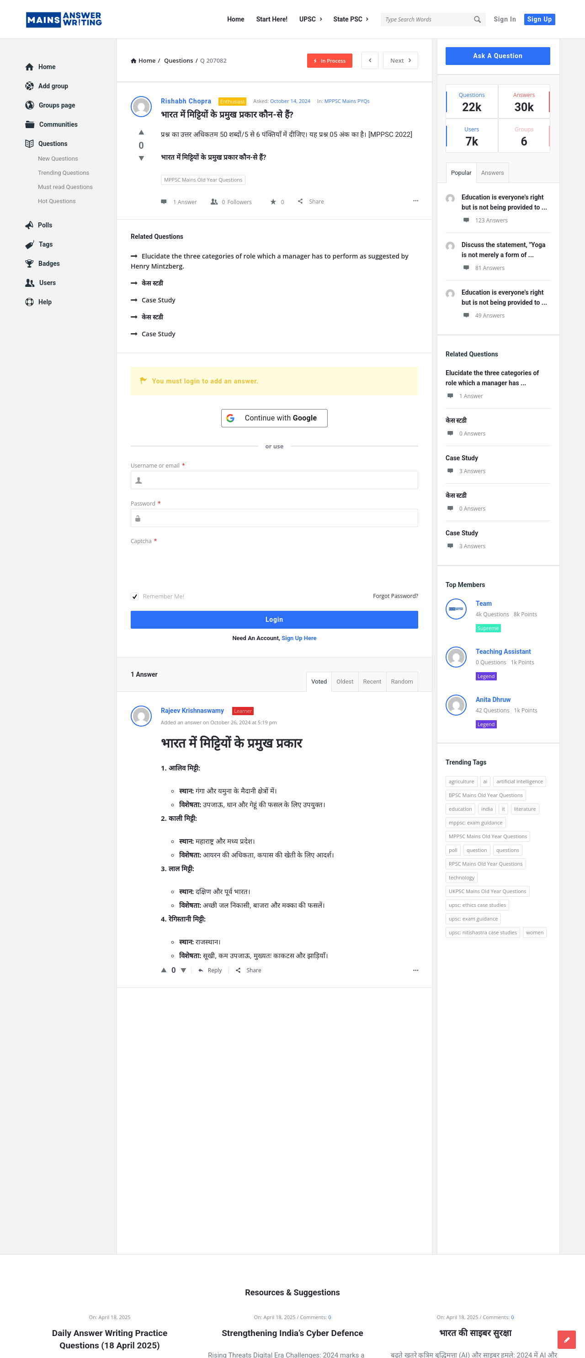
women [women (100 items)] (534, 932)
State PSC (351, 19)
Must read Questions (65, 186)
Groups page (57, 105)
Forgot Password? (395, 596)
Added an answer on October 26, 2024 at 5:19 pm (219, 722)
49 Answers (483, 315)
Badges (49, 263)
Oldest (344, 681)
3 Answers (465, 471)
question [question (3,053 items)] (477, 849)
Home (235, 19)
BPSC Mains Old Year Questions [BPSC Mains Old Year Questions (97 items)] (486, 795)
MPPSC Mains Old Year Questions (203, 179)
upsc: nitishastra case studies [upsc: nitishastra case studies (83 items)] (483, 932)
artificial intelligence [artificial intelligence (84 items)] (519, 781)
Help (45, 302)
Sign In (505, 19)
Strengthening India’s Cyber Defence (292, 1333)
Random (402, 681)
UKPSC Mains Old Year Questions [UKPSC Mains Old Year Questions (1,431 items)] (487, 891)
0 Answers (465, 433)
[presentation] (200, 564)
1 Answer (464, 396)
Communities (58, 124)
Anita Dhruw (493, 699)
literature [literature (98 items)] (525, 808)
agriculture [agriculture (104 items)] (461, 781)
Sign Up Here (299, 638)
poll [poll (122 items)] (453, 849)
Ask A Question (497, 55)
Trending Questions (63, 172)
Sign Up (539, 19)
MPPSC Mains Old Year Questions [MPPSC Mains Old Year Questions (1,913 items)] (488, 836)
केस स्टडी (147, 283)
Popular (461, 172)
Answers (492, 172)
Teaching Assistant (503, 651)
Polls (45, 225)
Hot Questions (57, 201)
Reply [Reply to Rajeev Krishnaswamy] (210, 970)
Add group (53, 86)
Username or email (158, 465)
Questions (53, 143)
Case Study (153, 300)
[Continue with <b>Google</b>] (274, 418)
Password (146, 503)
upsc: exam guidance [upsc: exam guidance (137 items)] (473, 918)
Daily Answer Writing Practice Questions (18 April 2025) (109, 1339)
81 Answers (483, 268)
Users (47, 282)
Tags (46, 244)
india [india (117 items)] (487, 808)
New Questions (58, 158)
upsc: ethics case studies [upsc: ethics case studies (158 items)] (477, 904)
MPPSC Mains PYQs (347, 100)
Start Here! (271, 19)
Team (484, 603)
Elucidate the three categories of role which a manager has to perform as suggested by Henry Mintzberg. (270, 261)
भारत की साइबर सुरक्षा (475, 1333)
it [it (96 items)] (503, 808)
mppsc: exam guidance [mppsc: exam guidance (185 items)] (476, 822)
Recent (372, 681)
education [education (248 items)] (460, 808)
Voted (319, 681)
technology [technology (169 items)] (461, 877)
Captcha (144, 541)
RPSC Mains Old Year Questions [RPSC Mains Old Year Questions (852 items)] (486, 863)
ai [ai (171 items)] (486, 781)
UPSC (310, 19)
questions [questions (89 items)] (507, 849)
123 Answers (485, 220)
